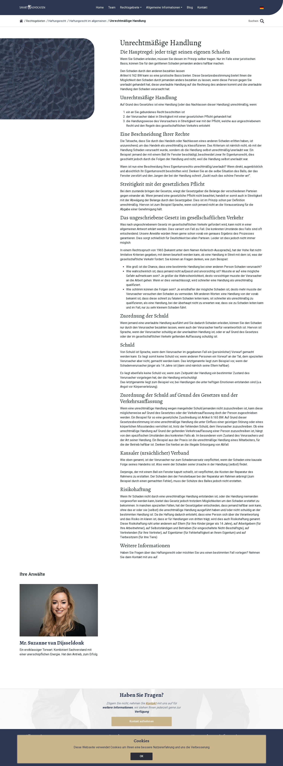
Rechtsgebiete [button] (129, 7)
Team (111, 7)
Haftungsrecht (57, 21)
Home (100, 7)
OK (141, 756)
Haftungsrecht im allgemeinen (87, 21)
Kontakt (202, 7)
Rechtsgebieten (35, 21)
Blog (190, 7)
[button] (262, 7)
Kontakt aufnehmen (142, 721)
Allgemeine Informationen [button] (163, 7)
